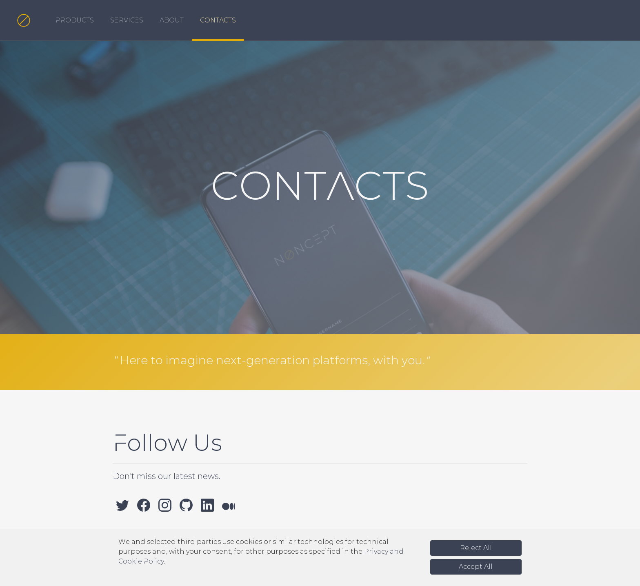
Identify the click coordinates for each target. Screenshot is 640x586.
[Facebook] (143, 505)
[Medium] (228, 505)
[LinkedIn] (207, 505)
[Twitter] (122, 505)
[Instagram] (165, 505)
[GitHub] (186, 505)
